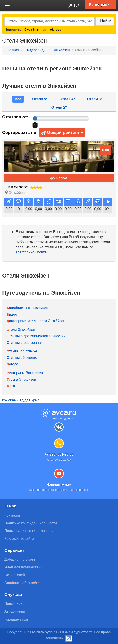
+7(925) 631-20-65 (59, 454)
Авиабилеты (14, 611)
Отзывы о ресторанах (25, 343)
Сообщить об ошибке (22, 583)
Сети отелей (14, 575)
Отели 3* (94, 99)
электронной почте (31, 252)
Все (18, 99)
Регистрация (100, 4)
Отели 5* (39, 99)
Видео (12, 314)
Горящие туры (16, 619)
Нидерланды (35, 50)
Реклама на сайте (19, 538)
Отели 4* (67, 99)
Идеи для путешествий (23, 567)
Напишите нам (59, 484)
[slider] (35, 118)
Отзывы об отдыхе (22, 351)
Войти (74, 6)
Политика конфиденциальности (30, 523)
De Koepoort (16, 187)
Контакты (12, 515)
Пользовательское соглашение (29, 531)
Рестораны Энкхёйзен (25, 373)
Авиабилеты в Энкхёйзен (27, 308)
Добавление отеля (19, 559)
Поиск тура (13, 603)
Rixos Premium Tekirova (42, 29)
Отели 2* (59, 107)
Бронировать (59, 178)
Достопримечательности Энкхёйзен (36, 321)
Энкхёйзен (61, 50)
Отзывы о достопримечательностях (36, 336)
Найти (105, 21)
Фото (11, 386)
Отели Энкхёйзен (21, 329)
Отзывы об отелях (22, 358)
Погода (12, 364)
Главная (12, 50)
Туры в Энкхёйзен (21, 379)
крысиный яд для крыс (20, 400)
